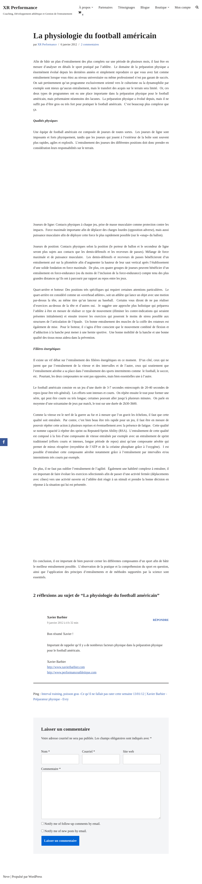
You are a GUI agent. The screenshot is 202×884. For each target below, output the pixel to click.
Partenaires (106, 7)
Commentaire (51, 771)
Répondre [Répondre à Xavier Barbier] (161, 621)
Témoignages (126, 7)
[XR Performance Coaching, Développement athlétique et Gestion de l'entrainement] (37, 10)
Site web (128, 753)
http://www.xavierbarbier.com (66, 669)
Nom (45, 753)
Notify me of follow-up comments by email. (72, 826)
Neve (6, 879)
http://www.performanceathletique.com (72, 674)
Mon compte (183, 7)
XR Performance (47, 44)
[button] (92, 7)
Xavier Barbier (57, 619)
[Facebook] (3, 442)
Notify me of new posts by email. (66, 833)
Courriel (88, 753)
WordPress (35, 879)
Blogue (145, 7)
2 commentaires (90, 44)
